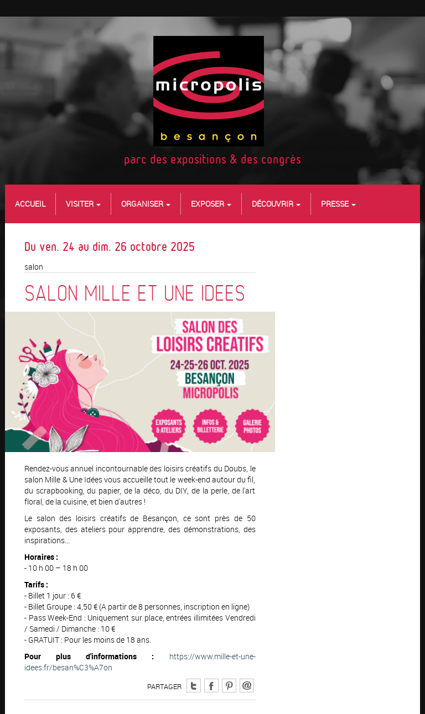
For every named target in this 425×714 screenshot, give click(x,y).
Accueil (30, 203)
